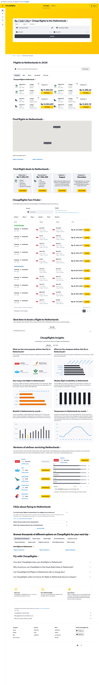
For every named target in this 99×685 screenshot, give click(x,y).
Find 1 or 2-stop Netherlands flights (23, 518)
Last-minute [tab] (37, 75)
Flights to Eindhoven (45, 550)
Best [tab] (24, 75)
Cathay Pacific (25, 476)
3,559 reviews (25, 463)
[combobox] (18, 24)
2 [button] (87, 311)
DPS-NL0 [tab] (48, 345)
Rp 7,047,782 (22, 20)
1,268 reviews (25, 481)
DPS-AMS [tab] (52, 327)
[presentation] (67, 21)
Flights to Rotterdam (38, 159)
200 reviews (24, 498)
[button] (97, 1)
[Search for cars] (3, 16)
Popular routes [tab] (31, 542)
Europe (18, 55)
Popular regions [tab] (36, 538)
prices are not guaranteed (44, 608)
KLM (22, 467)
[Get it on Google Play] (80, 630)
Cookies (27, 1)
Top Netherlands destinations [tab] (22, 538)
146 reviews (24, 490)
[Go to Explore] (3, 20)
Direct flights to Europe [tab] (58, 542)
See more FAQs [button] (40, 528)
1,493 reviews (25, 472)
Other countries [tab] (71, 542)
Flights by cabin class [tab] (44, 542)
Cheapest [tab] (17, 75)
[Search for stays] (3, 13)
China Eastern (24, 494)
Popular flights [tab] (47, 538)
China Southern (25, 485)
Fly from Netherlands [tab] (59, 538)
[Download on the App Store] (80, 634)
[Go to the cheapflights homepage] (11, 6)
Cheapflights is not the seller (53, 613)
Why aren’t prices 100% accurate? (53, 618)
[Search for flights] (3, 10)
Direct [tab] (29, 75)
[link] (22, 190)
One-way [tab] (45, 75)
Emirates (23, 459)
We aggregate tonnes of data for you (53, 616)
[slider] (79, 213)
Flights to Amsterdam (18, 159)
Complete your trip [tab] (72, 538)
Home (14, 55)
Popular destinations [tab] (20, 542)
